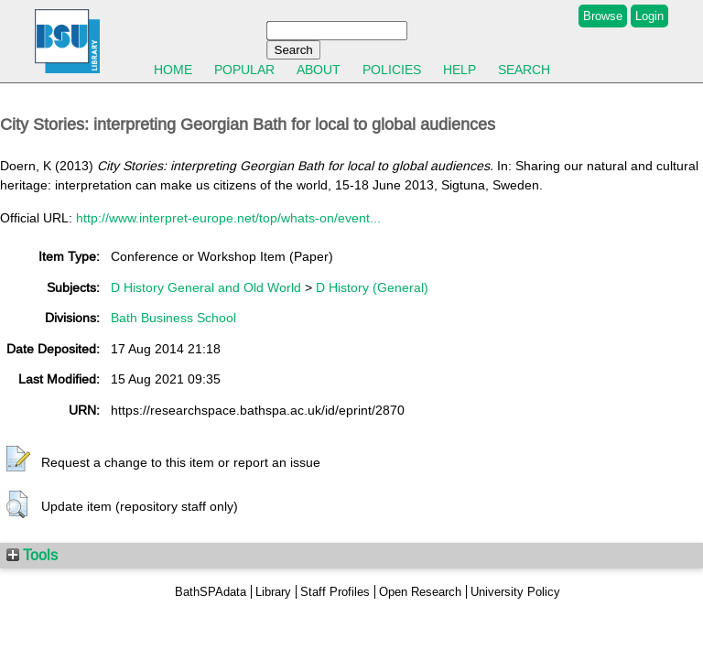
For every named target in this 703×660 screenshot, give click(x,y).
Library (273, 592)
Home (173, 69)
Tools (32, 554)
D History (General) (372, 287)
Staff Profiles (335, 592)
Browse (602, 16)
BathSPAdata (210, 592)
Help (459, 69)
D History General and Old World (206, 287)
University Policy (515, 592)
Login (649, 16)
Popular (244, 69)
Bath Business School (173, 317)
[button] (18, 459)
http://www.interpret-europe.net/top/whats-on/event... (228, 218)
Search (524, 69)
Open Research (420, 592)
